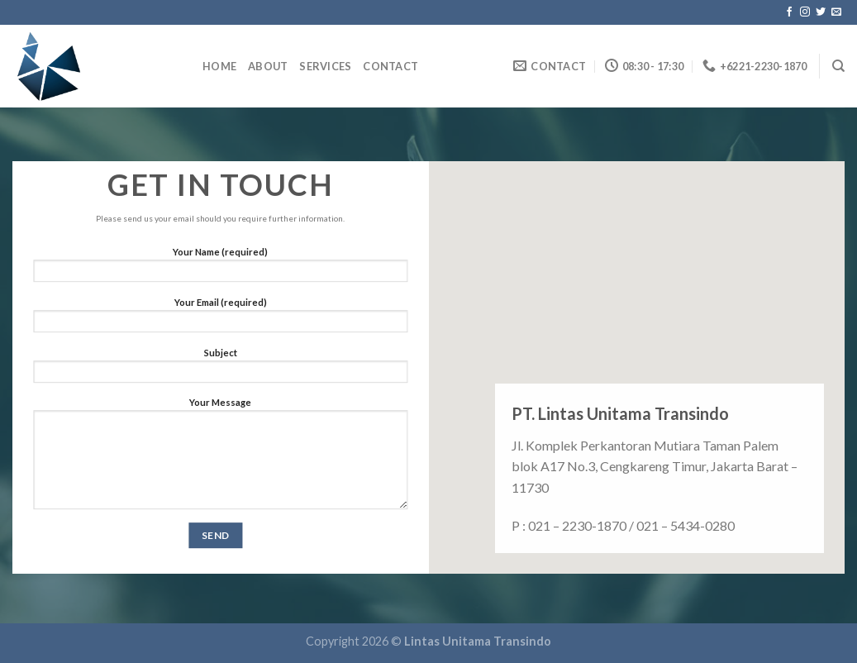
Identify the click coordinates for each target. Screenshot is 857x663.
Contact (390, 66)
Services (325, 66)
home (219, 66)
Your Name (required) (220, 268)
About (268, 66)
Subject (220, 369)
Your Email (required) (220, 319)
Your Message (220, 457)
